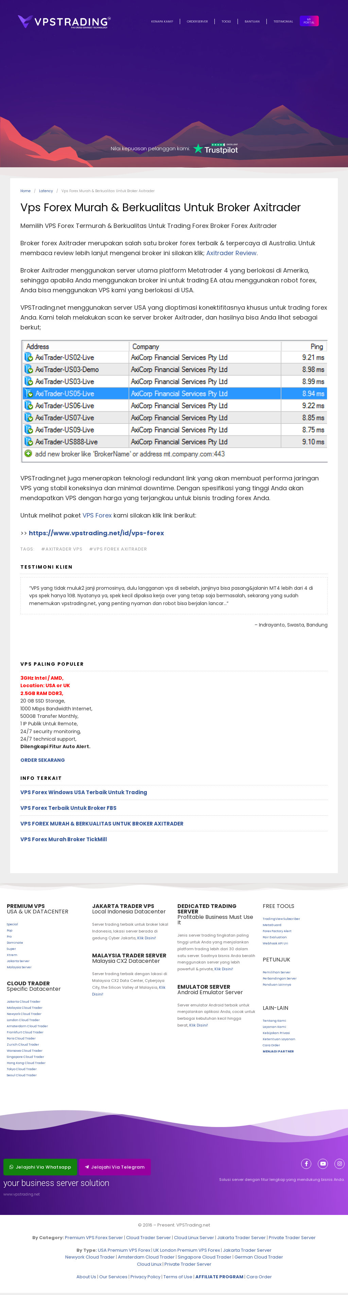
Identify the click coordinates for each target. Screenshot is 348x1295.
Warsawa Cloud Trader (24, 1053)
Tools (226, 21)
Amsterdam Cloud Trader (27, 1028)
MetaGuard (272, 927)
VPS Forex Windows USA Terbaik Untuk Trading (83, 794)
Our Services (113, 1279)
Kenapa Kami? (162, 21)
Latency (46, 193)
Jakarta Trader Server (241, 1239)
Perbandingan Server (280, 980)
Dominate (15, 945)
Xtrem (12, 957)
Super (11, 951)
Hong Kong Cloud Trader (26, 1065)
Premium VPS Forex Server (94, 1239)
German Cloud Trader (258, 1259)
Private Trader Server (292, 1239)
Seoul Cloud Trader (22, 1077)
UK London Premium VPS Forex (186, 1252)
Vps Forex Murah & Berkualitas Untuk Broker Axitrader (102, 825)
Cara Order (271, 1047)
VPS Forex (97, 517)
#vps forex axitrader (118, 551)
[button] (40, 1169)
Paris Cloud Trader (21, 1040)
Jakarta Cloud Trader (23, 1004)
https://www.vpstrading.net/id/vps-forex (96, 535)
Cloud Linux (149, 1266)
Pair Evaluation (275, 939)
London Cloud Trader (23, 1022)
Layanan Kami (274, 1029)
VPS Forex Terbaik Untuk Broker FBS (68, 810)
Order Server (197, 21)
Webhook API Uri (275, 945)
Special (12, 926)
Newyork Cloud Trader (24, 1016)
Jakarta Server (18, 963)
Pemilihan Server (277, 974)
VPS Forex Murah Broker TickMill (63, 841)
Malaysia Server (19, 969)
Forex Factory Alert (277, 933)
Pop (9, 932)
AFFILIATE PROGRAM (219, 1279)
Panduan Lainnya (277, 987)
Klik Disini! (146, 940)
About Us (86, 1279)
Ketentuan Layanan (279, 1041)
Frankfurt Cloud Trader (25, 1034)
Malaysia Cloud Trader (24, 1010)
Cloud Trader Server (148, 1239)
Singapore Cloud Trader (25, 1059)
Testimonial (283, 21)
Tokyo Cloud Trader (22, 1071)
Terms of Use (177, 1279)
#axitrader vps (62, 551)
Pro (9, 939)
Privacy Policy (145, 1279)
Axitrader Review (231, 255)
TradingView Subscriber (281, 921)
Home (25, 193)
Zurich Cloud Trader (23, 1047)
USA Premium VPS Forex (124, 1252)
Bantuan (252, 21)
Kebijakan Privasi (276, 1035)
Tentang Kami (274, 1023)
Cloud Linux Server (194, 1239)
